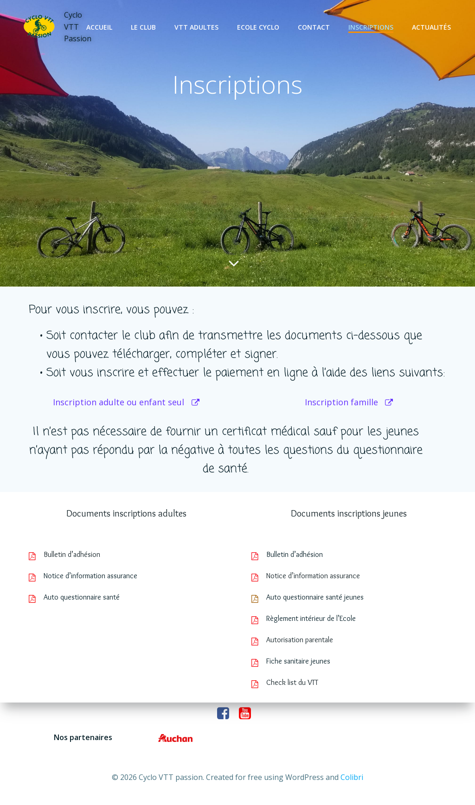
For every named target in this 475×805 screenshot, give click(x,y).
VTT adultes (196, 27)
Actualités (431, 27)
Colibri (351, 777)
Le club (143, 27)
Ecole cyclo (258, 27)
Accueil (99, 27)
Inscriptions (370, 27)
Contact (314, 27)
